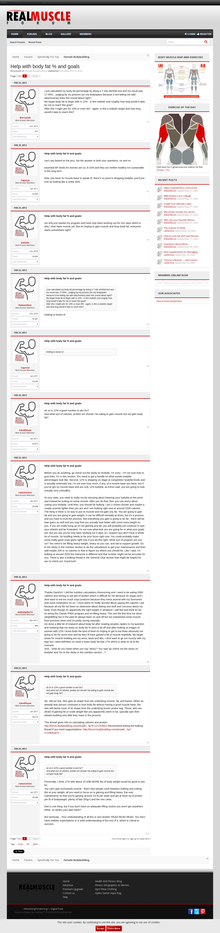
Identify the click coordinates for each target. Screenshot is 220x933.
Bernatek (64, 70)
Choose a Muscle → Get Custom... (181, 260)
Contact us (69, 893)
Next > (36, 76)
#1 (148, 122)
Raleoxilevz (25, 305)
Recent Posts (34, 42)
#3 (148, 239)
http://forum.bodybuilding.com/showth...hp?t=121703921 (75, 725)
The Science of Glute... (175, 227)
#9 (148, 742)
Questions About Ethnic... (177, 244)
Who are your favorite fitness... (180, 219)
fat (27, 844)
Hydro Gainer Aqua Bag (108, 893)
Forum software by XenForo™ (43, 912)
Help (65, 897)
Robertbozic (170, 190)
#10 (147, 833)
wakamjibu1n (25, 612)
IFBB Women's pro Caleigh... (178, 195)
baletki (25, 242)
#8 (148, 662)
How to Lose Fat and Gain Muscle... (182, 235)
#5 (148, 366)
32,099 (35, 194)
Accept (100, 928)
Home (14, 34)
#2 (148, 191)
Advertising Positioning (35, 908)
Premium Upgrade (73, 889)
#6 (148, 427)
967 (36, 131)
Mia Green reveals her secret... (180, 211)
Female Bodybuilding (36, 70)
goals (35, 844)
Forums (32, 34)
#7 (148, 570)
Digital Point (57, 908)
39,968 (35, 506)
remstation (25, 492)
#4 (148, 324)
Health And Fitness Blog (108, 881)
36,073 (35, 443)
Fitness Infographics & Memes (112, 885)
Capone (25, 180)
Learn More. (114, 928)
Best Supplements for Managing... (181, 251)
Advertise (68, 885)
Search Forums (17, 42)
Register (204, 34)
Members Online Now (173, 275)
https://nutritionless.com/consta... (181, 187)
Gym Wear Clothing (106, 889)
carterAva (169, 230)
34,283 (35, 256)
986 (36, 625)
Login (190, 34)
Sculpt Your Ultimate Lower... (178, 203)
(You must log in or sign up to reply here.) (131, 838)
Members (85, 34)
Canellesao (25, 430)
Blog (49, 34)
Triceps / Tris (163, 169)
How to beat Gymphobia (169, 301)
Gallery (66, 34)
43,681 (35, 318)
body (20, 844)
